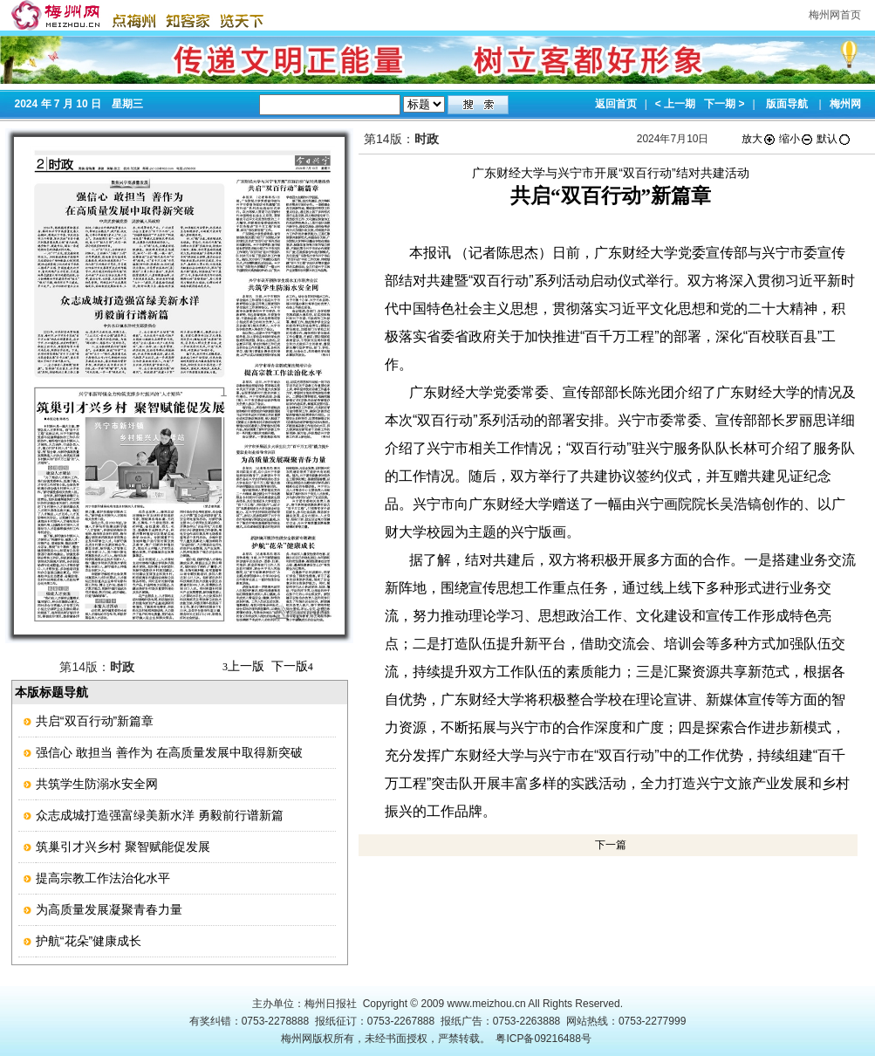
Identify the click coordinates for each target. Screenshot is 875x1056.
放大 (759, 139)
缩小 (796, 139)
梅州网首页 (835, 15)
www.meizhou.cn (487, 1004)
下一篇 (610, 845)
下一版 (292, 666)
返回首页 (616, 104)
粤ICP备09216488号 (543, 1038)
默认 (834, 139)
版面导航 (787, 104)
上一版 (243, 666)
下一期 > (724, 104)
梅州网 (845, 104)
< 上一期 (675, 104)
